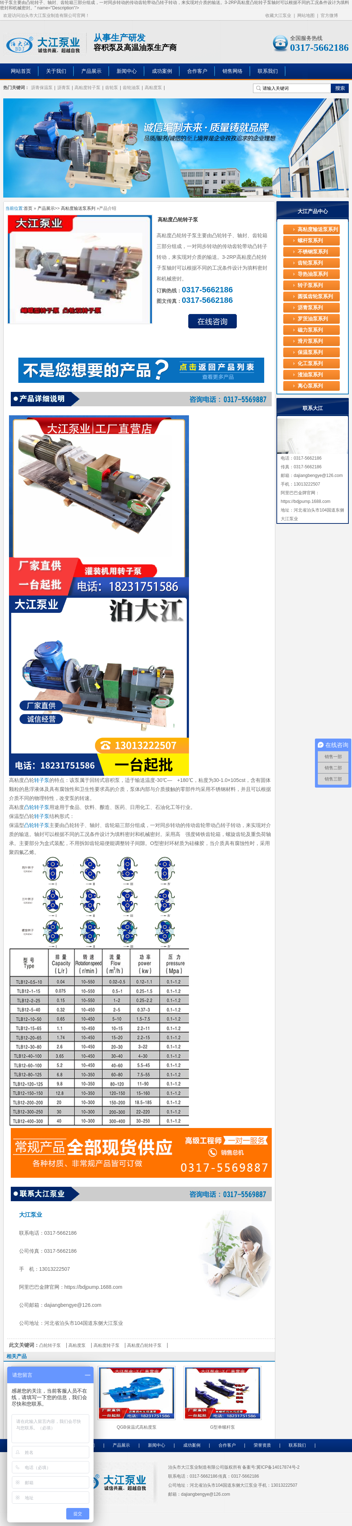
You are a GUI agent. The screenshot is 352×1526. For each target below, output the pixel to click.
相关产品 (16, 1356)
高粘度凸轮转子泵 (144, 1345)
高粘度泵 (153, 87)
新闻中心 (127, 71)
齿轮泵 (111, 87)
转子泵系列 (310, 285)
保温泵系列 (310, 352)
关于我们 (56, 71)
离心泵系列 (310, 386)
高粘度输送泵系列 (78, 208)
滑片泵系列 (310, 341)
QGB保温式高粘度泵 (137, 1427)
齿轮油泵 (131, 87)
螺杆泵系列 (310, 240)
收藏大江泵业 (278, 15)
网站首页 (21, 71)
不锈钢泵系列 (313, 252)
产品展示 (91, 71)
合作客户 (197, 71)
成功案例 (162, 71)
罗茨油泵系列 (313, 319)
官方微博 (329, 15)
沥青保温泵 (42, 87)
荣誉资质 (262, 1445)
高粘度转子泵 (87, 87)
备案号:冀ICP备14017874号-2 (270, 1467)
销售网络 (232, 71)
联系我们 (268, 71)
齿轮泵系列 (310, 263)
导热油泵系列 (313, 274)
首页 (28, 208)
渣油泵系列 (310, 374)
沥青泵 (63, 87)
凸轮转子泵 (260, 2)
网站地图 (306, 15)
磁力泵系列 (310, 330)
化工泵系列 (310, 363)
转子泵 (189, 235)
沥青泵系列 (310, 307)
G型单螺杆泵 (222, 1427)
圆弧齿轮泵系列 (315, 296)
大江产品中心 (313, 211)
